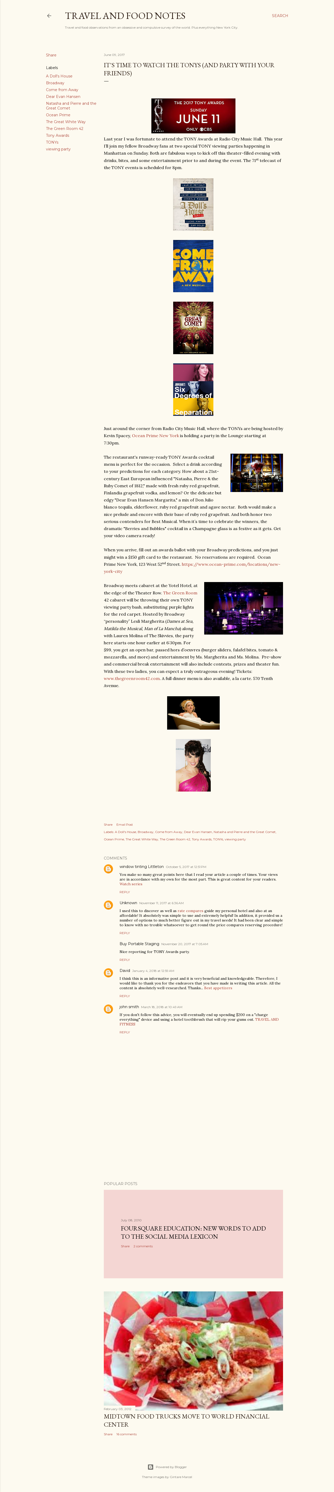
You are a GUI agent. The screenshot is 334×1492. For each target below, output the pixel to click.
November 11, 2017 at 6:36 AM (161, 903)
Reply (125, 892)
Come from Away (62, 89)
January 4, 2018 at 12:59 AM (153, 971)
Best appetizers (218, 988)
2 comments (143, 1246)
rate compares (190, 910)
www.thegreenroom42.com (132, 678)
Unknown (128, 903)
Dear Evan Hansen (63, 96)
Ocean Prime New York (155, 435)
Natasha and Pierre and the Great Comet (245, 832)
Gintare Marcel (181, 1477)
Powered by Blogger (167, 1467)
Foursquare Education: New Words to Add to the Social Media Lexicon (193, 1232)
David (125, 970)
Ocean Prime (58, 115)
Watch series (131, 884)
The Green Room (180, 592)
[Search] (280, 15)
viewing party (58, 149)
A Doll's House (59, 76)
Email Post (124, 824)
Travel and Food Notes (125, 15)
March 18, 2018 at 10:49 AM (161, 1007)
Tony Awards (57, 135)
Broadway (55, 83)
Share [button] (51, 55)
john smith (129, 1006)
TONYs (52, 142)
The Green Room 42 (64, 128)
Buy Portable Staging (139, 943)
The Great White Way (66, 121)
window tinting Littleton (142, 866)
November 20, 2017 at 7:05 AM (184, 944)
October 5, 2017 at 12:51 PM (186, 867)
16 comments (126, 1434)
